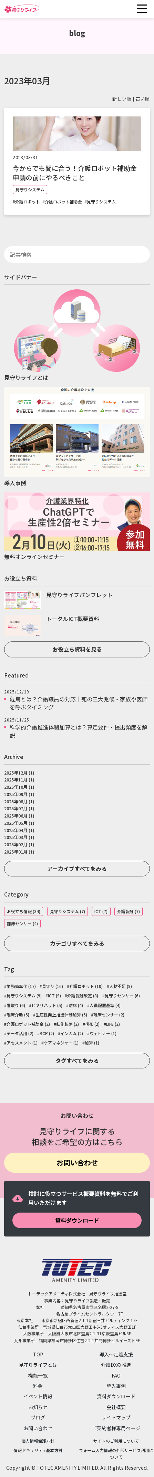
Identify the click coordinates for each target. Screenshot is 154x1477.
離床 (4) (76, 1005)
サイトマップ (116, 1417)
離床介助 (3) (18, 1015)
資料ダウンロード (77, 1220)
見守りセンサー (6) (122, 996)
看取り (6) (16, 1005)
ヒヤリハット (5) (46, 1005)
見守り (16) (52, 986)
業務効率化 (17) (21, 986)
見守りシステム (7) (67, 911)
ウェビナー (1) (103, 1033)
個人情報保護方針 (37, 1441)
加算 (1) (92, 1043)
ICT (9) (54, 996)
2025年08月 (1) (19, 801)
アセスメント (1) (22, 1043)
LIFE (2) (113, 1024)
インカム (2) (71, 1033)
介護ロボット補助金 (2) (28, 1024)
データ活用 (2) (20, 1033)
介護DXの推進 (116, 1364)
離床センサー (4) (22, 923)
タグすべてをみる (77, 1060)
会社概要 (116, 1407)
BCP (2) (47, 1033)
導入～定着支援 (116, 1354)
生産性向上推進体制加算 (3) (61, 1015)
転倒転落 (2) (67, 1024)
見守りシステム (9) (24, 996)
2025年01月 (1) (19, 851)
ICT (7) (100, 911)
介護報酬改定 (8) (82, 996)
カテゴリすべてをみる (77, 943)
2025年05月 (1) (19, 823)
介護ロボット (27, 202)
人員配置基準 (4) (105, 1005)
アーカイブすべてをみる (77, 868)
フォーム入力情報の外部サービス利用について (116, 1453)
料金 (38, 1385)
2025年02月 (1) (19, 844)
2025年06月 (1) (19, 815)
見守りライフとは (38, 1364)
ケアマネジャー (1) (61, 1043)
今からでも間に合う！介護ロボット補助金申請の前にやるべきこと (75, 173)
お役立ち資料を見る (77, 649)
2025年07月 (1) (19, 808)
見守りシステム (30, 189)
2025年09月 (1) (19, 794)
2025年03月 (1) (19, 837)
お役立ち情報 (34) (23, 911)
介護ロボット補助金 (63, 202)
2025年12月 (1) (19, 772)
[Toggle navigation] (142, 8)
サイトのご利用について (116, 1441)
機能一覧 (38, 1375)
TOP (38, 1354)
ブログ (38, 1417)
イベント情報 (37, 1396)
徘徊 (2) (92, 1024)
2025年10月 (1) (19, 787)
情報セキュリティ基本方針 (38, 1450)
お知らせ (38, 1407)
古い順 (143, 98)
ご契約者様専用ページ (116, 1428)
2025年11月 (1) (19, 779)
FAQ (116, 1375)
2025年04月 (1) (19, 830)
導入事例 (116, 1385)
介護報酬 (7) (128, 911)
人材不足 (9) (120, 986)
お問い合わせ (77, 1162)
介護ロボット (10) (86, 986)
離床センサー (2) (108, 1015)
